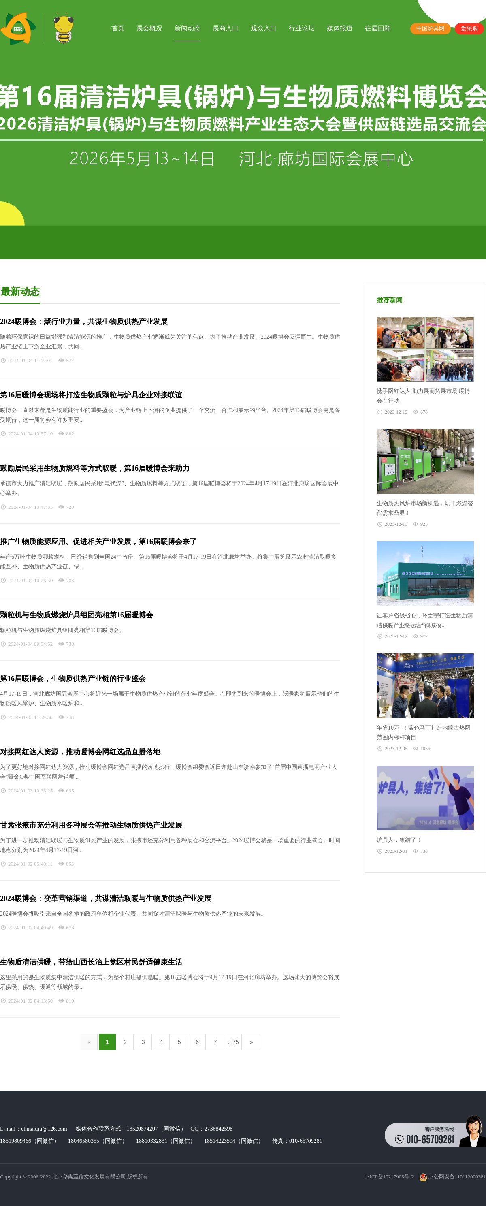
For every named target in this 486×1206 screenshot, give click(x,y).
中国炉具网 (430, 29)
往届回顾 (378, 28)
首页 (117, 28)
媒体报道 (340, 28)
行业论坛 (302, 28)
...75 (233, 1042)
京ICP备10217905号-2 (389, 1177)
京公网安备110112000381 (452, 1177)
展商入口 (226, 28)
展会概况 (149, 28)
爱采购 (469, 29)
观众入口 (264, 28)
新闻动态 (187, 28)
